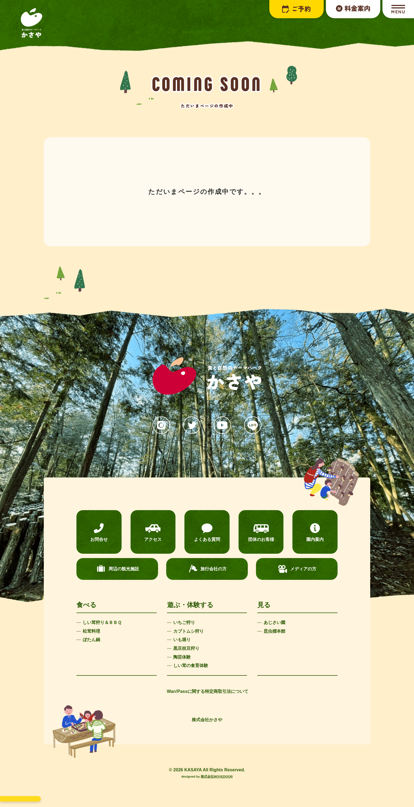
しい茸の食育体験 (190, 665)
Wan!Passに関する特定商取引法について (207, 691)
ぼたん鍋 (91, 639)
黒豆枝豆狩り (186, 648)
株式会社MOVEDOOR (217, 776)
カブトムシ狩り (188, 631)
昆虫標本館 (274, 631)
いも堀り (182, 639)
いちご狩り (184, 622)
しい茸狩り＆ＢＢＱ (102, 622)
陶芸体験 (182, 657)
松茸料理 (91, 631)
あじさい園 (274, 622)
